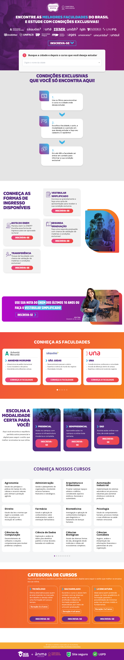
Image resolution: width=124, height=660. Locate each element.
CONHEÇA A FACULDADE (21, 380)
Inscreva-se (62, 211)
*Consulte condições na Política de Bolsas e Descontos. (62, 647)
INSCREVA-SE (46, 443)
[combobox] (62, 62)
